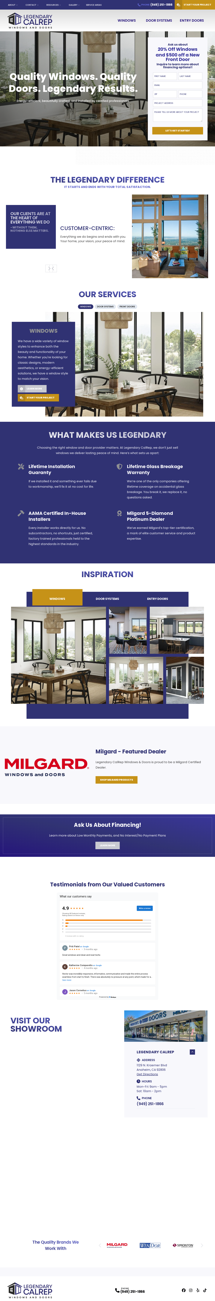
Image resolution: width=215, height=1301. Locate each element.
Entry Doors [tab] (157, 600)
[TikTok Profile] (205, 1292)
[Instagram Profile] (190, 1292)
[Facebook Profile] (183, 1292)
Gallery (73, 4)
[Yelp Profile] (198, 1292)
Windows (127, 20)
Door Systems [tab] (107, 600)
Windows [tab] (57, 600)
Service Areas (94, 4)
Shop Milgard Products (116, 781)
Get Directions (147, 1075)
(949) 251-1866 (150, 1105)
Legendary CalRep (166, 1053)
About (11, 4)
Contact (31, 4)
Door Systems (159, 20)
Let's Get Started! (177, 130)
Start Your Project (34, 399)
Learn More (28, 390)
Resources (52, 4)
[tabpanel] (107, 365)
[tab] (80, 307)
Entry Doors (192, 20)
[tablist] (107, 307)
